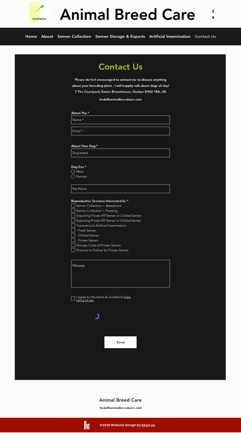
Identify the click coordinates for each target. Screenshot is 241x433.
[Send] (120, 342)
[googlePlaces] (213, 18)
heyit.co (148, 425)
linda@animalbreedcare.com (120, 99)
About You (79, 112)
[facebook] (213, 11)
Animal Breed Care (120, 400)
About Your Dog (83, 146)
